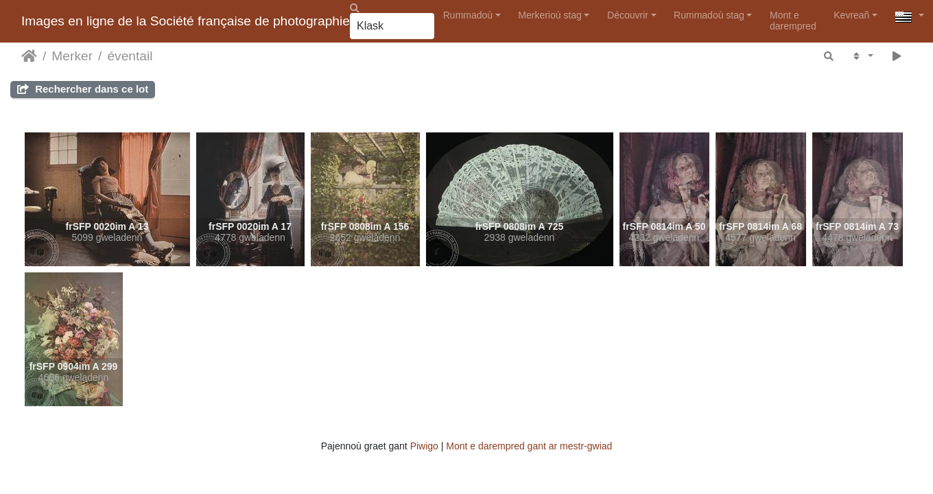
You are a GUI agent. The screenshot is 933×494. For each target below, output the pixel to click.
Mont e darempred (793, 20)
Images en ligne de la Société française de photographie (185, 21)
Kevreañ (851, 15)
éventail (129, 56)
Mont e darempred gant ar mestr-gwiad (529, 445)
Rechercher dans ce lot (82, 89)
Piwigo (424, 445)
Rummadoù (468, 15)
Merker (72, 56)
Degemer (29, 56)
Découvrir (627, 15)
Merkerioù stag (550, 15)
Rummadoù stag (709, 15)
